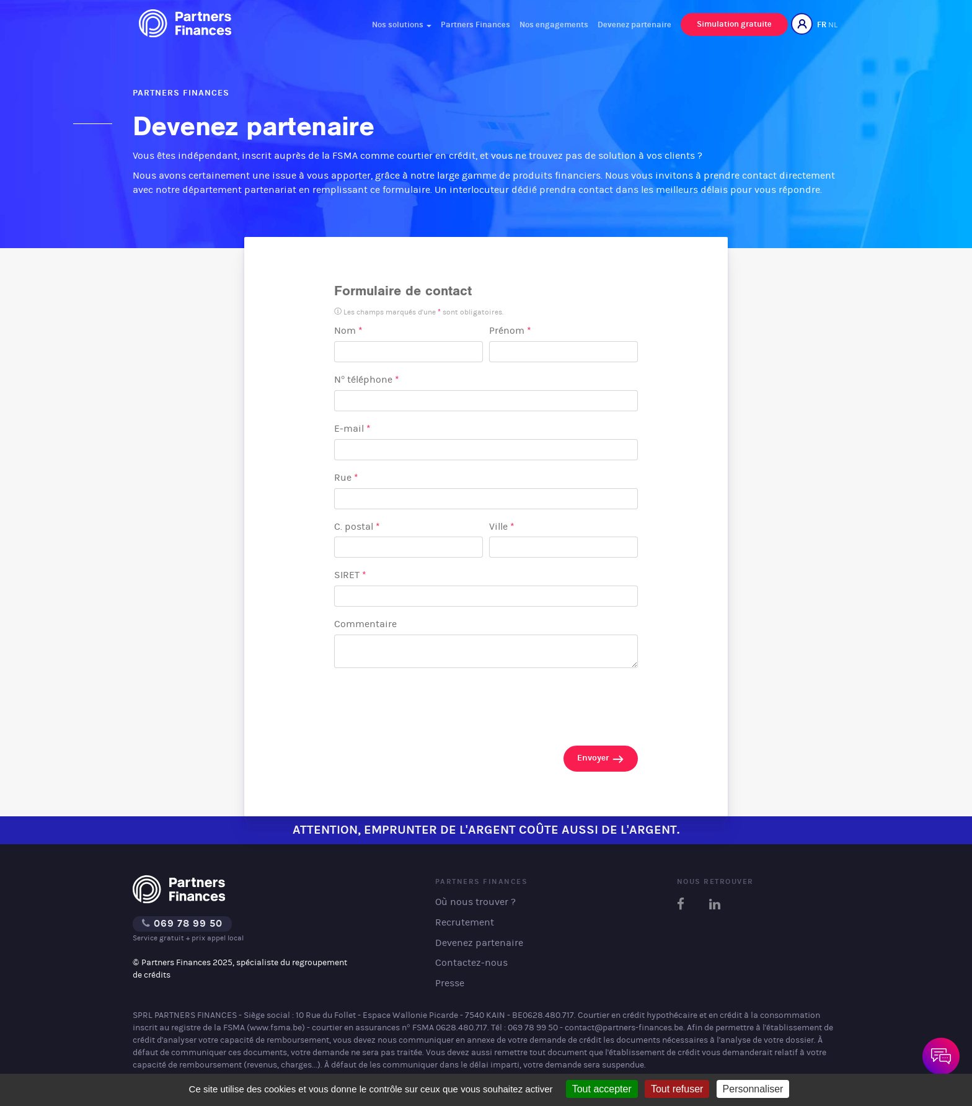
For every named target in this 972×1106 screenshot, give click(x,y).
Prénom (510, 330)
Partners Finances (475, 24)
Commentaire (365, 624)
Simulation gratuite (734, 24)
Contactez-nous (471, 962)
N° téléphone (366, 379)
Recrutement (464, 922)
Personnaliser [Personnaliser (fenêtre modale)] (753, 1089)
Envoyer (600, 758)
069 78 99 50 (182, 923)
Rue (346, 477)
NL (832, 24)
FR (821, 24)
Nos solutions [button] (401, 24)
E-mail (352, 428)
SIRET (350, 575)
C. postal (357, 526)
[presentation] (428, 703)
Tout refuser (677, 1089)
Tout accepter (602, 1089)
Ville (502, 526)
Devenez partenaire (634, 24)
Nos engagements (553, 24)
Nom (348, 330)
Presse (449, 983)
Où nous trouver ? (475, 902)
